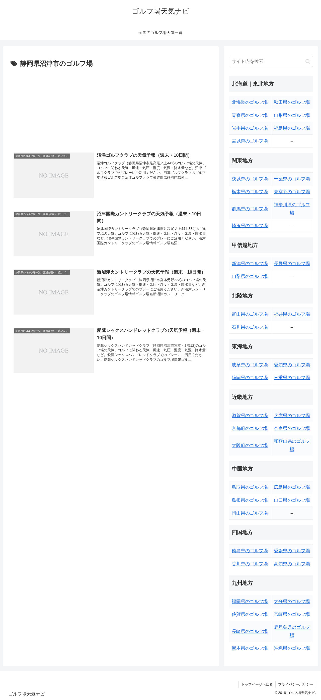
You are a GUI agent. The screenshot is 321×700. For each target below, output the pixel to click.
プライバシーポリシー (295, 684)
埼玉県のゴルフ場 (250, 225)
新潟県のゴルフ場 (250, 263)
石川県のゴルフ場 (250, 327)
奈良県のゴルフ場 (292, 428)
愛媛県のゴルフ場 (292, 550)
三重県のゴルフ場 (292, 377)
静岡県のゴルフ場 (250, 377)
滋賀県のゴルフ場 (250, 415)
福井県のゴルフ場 (292, 314)
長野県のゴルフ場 (292, 263)
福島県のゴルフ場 (292, 128)
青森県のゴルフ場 (250, 115)
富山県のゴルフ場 (250, 314)
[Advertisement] (111, 107)
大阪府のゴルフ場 (250, 445)
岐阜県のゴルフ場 (250, 364)
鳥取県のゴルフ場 (250, 487)
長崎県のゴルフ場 (250, 631)
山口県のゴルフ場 (292, 500)
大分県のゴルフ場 (292, 601)
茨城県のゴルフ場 (250, 178)
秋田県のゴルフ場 (292, 102)
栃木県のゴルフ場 (250, 191)
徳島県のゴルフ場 (250, 550)
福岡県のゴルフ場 (250, 601)
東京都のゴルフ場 (292, 191)
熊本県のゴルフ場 (250, 648)
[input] (271, 61)
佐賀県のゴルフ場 (250, 614)
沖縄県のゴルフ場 (292, 648)
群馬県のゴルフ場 (250, 208)
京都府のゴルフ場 (250, 428)
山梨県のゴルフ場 (250, 276)
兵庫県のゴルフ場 (292, 415)
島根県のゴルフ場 (250, 500)
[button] (307, 61)
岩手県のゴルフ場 (250, 128)
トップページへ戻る (257, 684)
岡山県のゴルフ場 (250, 513)
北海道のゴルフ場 (250, 102)
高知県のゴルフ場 (292, 563)
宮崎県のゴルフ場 (292, 614)
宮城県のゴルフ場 (250, 140)
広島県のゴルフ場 (292, 487)
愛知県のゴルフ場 (292, 364)
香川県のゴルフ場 (250, 563)
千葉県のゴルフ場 (292, 178)
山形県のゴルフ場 (292, 115)
